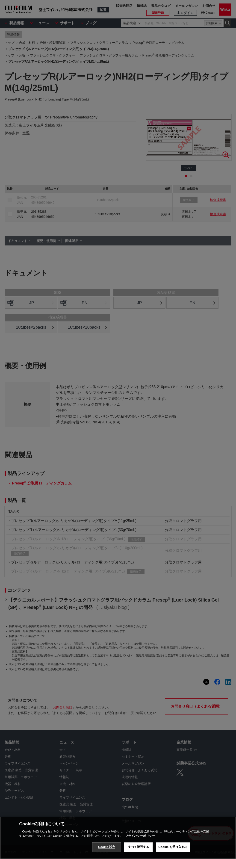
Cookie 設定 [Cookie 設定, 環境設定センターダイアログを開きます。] (106, 847)
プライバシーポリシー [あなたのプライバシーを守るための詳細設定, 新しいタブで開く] (140, 836)
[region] (118, 838)
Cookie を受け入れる (173, 847)
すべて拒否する (138, 847)
